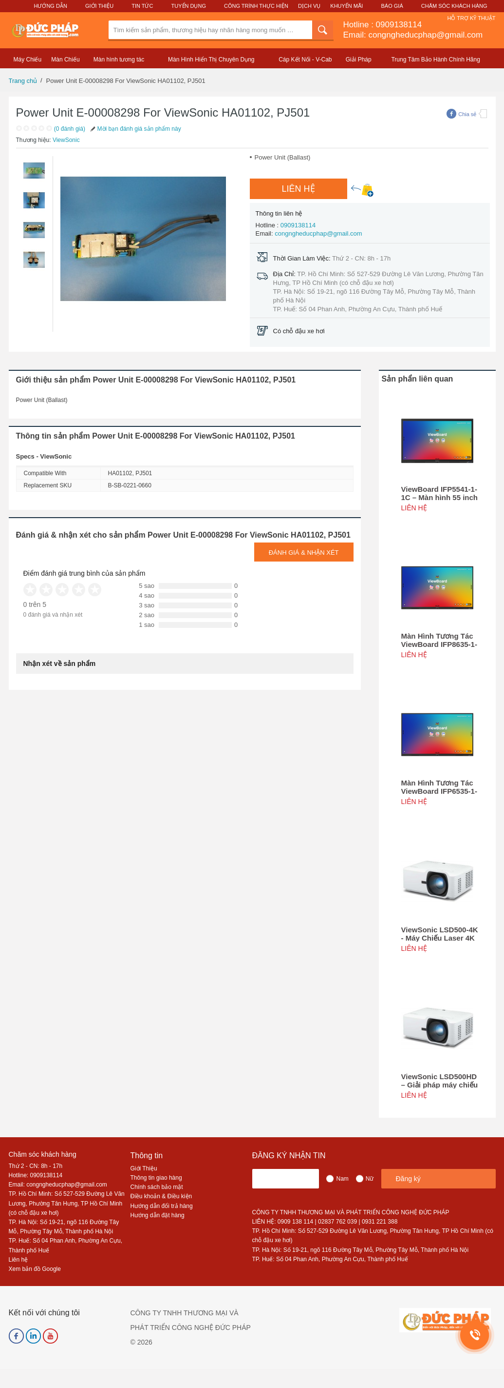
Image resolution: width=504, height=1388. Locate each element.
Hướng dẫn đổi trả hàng (162, 1206)
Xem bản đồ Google (35, 1269)
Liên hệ (18, 1259)
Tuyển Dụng (188, 6)
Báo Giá (392, 6)
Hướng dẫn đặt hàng (158, 1215)
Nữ (370, 1178)
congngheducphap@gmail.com (318, 233)
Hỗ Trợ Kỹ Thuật (471, 18)
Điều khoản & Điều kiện (161, 1196)
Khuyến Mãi (346, 6)
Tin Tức (142, 6)
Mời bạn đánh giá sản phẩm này (135, 128)
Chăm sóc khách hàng (42, 1154)
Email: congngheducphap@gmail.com (413, 35)
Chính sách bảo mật (157, 1187)
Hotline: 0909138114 (36, 1175)
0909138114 (399, 24)
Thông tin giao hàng (156, 1177)
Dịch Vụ (309, 6)
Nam (342, 1178)
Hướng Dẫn (50, 6)
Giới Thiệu (99, 6)
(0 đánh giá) (69, 128)
